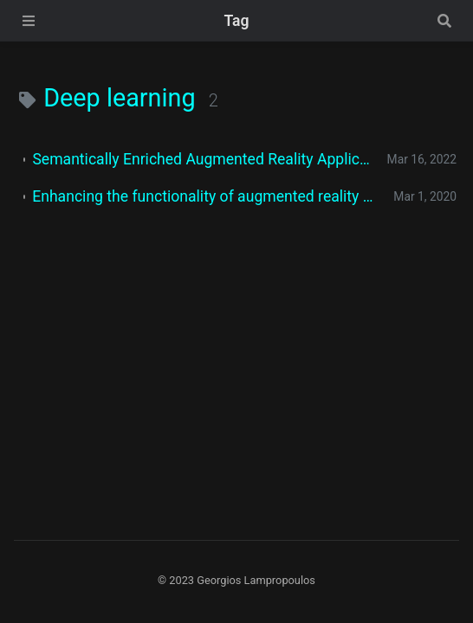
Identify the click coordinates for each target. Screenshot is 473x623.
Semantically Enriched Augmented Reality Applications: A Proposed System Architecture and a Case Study (202, 159)
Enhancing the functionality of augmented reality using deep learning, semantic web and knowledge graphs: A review (205, 196)
